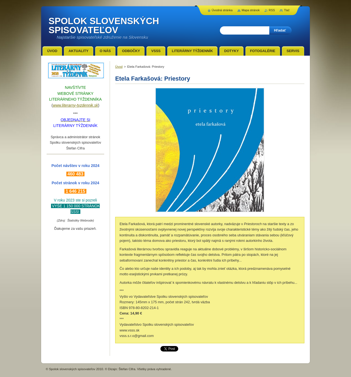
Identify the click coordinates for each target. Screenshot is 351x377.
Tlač (287, 10)
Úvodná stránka (222, 10)
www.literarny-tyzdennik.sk (75, 105)
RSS (272, 10)
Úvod (119, 66)
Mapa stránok (251, 10)
